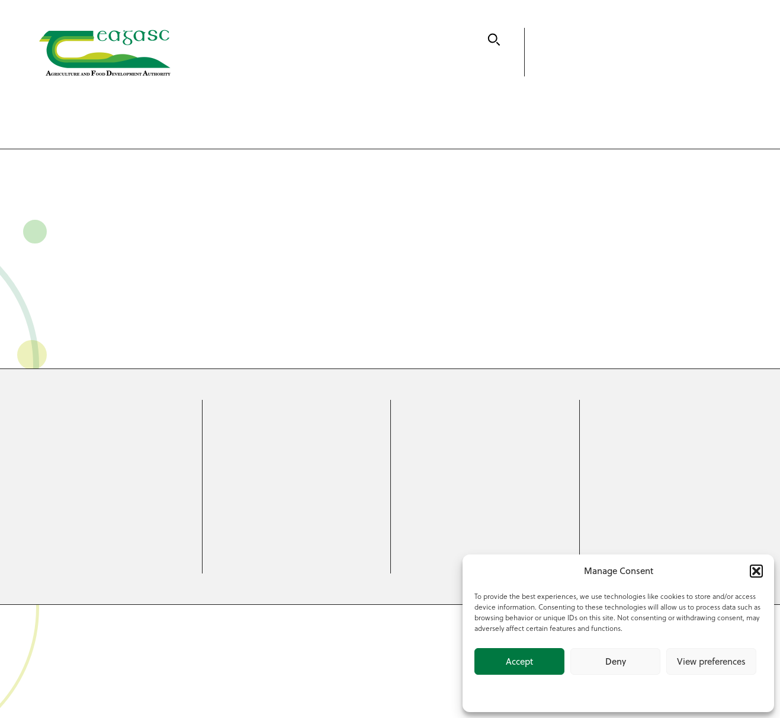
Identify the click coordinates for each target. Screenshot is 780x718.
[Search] (494, 40)
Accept (519, 661)
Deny (615, 661)
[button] (756, 571)
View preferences (711, 661)
